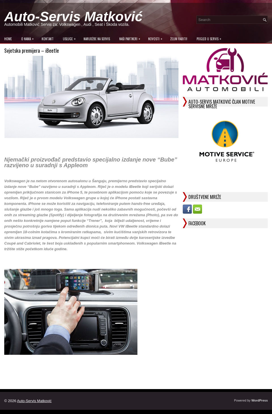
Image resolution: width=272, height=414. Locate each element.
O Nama (29, 37)
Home (8, 39)
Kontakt (48, 39)
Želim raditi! (178, 39)
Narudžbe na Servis (97, 39)
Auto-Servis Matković (73, 16)
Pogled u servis (210, 37)
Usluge (70, 37)
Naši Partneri (131, 37)
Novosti (156, 37)
